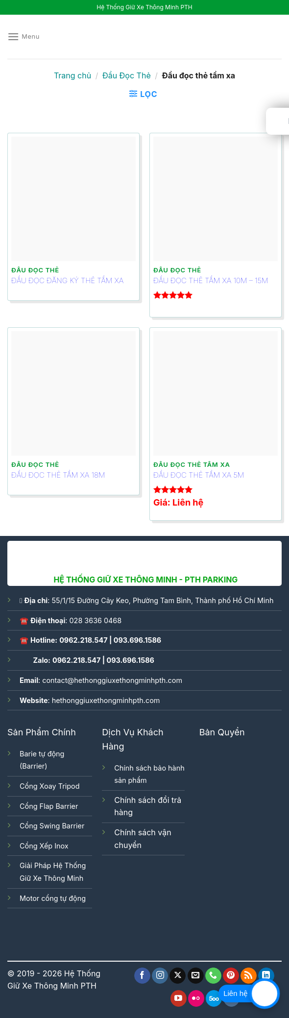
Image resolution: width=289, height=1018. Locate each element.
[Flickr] (196, 998)
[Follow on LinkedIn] (266, 976)
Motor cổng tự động (53, 898)
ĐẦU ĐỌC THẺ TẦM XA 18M (58, 475)
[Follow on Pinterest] (231, 976)
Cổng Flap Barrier (49, 806)
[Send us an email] (196, 976)
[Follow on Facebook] (142, 976)
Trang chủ (72, 75)
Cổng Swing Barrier (52, 826)
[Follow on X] (177, 976)
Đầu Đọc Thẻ (126, 75)
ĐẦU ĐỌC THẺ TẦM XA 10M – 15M (210, 280)
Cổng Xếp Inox (44, 846)
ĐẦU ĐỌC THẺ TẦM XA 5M (198, 475)
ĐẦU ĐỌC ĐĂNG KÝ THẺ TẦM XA (67, 280)
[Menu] (23, 36)
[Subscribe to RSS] (249, 976)
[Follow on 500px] (214, 998)
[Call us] (213, 976)
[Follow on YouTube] (178, 998)
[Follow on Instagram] (160, 976)
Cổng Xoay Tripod (49, 786)
